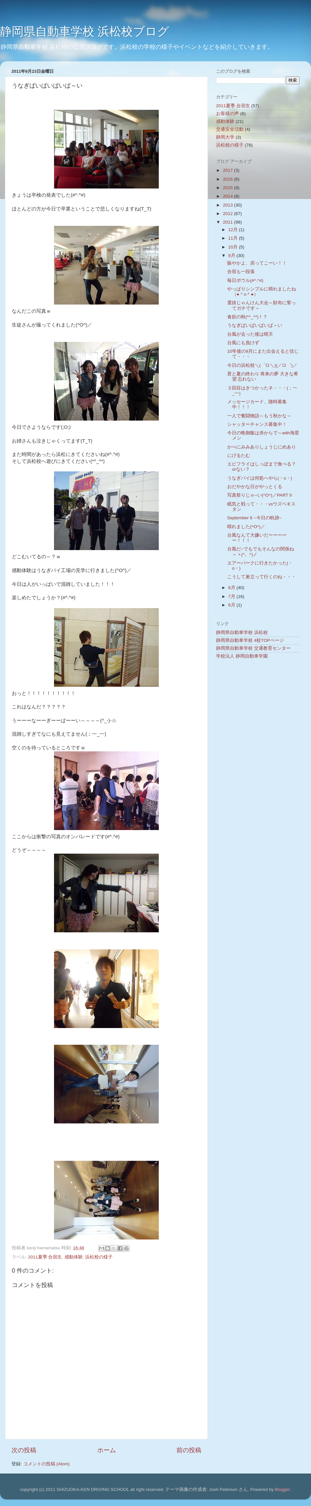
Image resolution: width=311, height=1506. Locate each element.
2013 (228, 205)
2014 (228, 196)
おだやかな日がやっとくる (254, 486)
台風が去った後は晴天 (250, 334)
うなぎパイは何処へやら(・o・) (259, 478)
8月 (232, 587)
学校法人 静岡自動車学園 (242, 656)
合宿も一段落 (241, 271)
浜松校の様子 (99, 1257)
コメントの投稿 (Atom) (46, 1463)
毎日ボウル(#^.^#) (245, 280)
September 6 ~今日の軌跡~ (254, 517)
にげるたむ (238, 455)
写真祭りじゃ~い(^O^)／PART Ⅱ (259, 495)
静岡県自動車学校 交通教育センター (253, 648)
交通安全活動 (230, 129)
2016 (228, 179)
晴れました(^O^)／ (246, 526)
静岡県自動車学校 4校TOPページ (250, 640)
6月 (232, 605)
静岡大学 (225, 137)
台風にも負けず (243, 342)
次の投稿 (23, 1450)
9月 (232, 255)
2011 (228, 222)
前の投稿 (188, 1450)
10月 (233, 247)
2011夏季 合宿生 (45, 1257)
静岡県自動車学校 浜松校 (242, 632)
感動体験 (73, 1257)
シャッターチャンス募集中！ (257, 424)
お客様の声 (227, 113)
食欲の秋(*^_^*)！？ (247, 316)
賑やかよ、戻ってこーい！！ (257, 263)
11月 (233, 238)
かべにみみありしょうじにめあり (261, 447)
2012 (228, 213)
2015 (228, 187)
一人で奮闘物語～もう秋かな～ (259, 415)
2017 (228, 170)
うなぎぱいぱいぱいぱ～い (254, 325)
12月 (233, 229)
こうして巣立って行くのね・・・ (261, 576)
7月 (232, 596)
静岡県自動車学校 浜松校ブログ (84, 31)
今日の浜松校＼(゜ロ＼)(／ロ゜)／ (262, 365)
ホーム (106, 1450)
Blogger (282, 1489)
